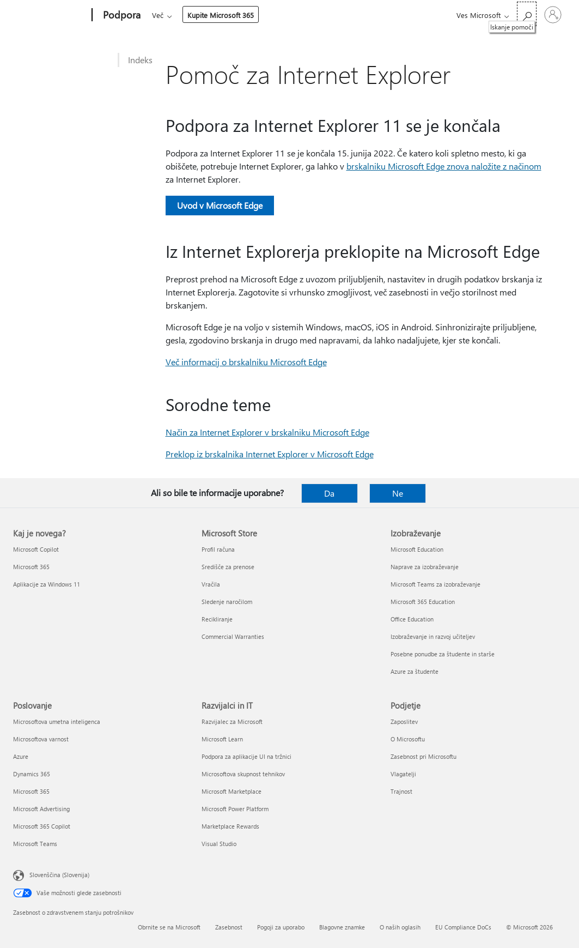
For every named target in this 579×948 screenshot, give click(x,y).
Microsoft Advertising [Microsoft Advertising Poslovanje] (41, 809)
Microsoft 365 (172, 15)
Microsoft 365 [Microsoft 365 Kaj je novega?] (31, 567)
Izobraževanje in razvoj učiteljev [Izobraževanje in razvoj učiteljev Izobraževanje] (433, 636)
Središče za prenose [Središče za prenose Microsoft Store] (228, 567)
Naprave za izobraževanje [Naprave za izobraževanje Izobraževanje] (425, 567)
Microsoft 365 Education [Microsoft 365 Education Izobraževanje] (423, 601)
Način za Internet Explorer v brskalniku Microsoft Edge (267, 432)
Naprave (292, 15)
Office (215, 15)
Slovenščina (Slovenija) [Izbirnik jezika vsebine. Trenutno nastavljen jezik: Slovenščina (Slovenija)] (59, 875)
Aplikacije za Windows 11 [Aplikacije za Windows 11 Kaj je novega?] (46, 584)
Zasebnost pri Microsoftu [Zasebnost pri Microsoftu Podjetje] (423, 756)
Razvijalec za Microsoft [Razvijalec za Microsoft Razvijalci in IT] (232, 721)
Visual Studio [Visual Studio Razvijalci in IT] (219, 844)
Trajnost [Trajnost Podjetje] (401, 791)
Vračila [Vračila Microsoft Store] (211, 584)
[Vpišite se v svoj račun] (553, 15)
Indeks (140, 59)
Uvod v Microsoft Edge (220, 205)
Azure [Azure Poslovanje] (20, 756)
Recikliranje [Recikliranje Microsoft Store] (217, 619)
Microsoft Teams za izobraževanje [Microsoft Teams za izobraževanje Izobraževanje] (435, 584)
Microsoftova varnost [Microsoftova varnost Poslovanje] (41, 739)
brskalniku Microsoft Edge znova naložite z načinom (443, 166)
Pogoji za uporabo (280, 927)
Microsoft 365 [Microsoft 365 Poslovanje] (31, 791)
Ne (397, 493)
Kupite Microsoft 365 (395, 15)
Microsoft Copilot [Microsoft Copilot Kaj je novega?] (36, 549)
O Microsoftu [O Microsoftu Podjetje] (408, 739)
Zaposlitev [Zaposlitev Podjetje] (404, 721)
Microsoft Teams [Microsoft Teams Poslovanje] (35, 844)
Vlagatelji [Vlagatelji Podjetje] (403, 774)
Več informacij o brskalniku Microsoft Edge (246, 361)
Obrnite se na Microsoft (169, 927)
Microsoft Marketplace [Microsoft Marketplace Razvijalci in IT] (231, 791)
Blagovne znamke (342, 927)
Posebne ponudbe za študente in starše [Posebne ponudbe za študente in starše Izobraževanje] (443, 654)
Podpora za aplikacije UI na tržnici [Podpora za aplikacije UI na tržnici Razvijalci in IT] (246, 756)
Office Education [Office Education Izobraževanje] (412, 619)
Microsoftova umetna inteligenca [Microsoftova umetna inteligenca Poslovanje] (56, 721)
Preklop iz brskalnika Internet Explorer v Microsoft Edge (270, 454)
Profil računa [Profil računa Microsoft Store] (218, 549)
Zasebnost (228, 927)
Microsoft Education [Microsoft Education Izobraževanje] (417, 549)
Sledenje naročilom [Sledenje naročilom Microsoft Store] (227, 601)
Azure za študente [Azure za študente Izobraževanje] (414, 671)
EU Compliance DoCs (463, 927)
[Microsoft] (50, 15)
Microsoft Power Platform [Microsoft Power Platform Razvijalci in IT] (235, 809)
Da (329, 493)
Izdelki (248, 15)
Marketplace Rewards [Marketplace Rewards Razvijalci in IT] (230, 826)
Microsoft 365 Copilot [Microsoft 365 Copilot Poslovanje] (41, 826)
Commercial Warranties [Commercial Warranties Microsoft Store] (233, 636)
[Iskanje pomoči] (527, 14)
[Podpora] (120, 15)
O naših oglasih (400, 927)
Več (332, 15)
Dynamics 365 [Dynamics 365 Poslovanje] (31, 774)
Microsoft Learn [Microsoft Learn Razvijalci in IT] (222, 739)
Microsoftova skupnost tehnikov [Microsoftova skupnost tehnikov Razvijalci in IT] (243, 774)
